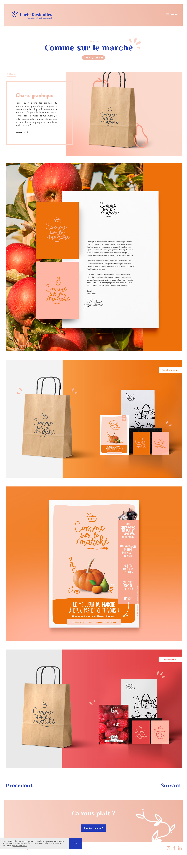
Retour (12, 74)
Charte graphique (93, 57)
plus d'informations (19, 845)
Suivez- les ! (22, 132)
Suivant (171, 785)
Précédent (19, 785)
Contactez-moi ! (93, 828)
